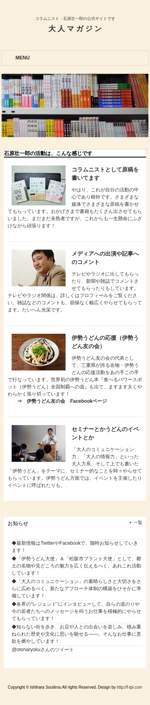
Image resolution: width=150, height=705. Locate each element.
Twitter (47, 543)
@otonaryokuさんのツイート (43, 649)
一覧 (138, 522)
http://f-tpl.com (129, 687)
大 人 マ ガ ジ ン (75, 29)
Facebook (70, 543)
